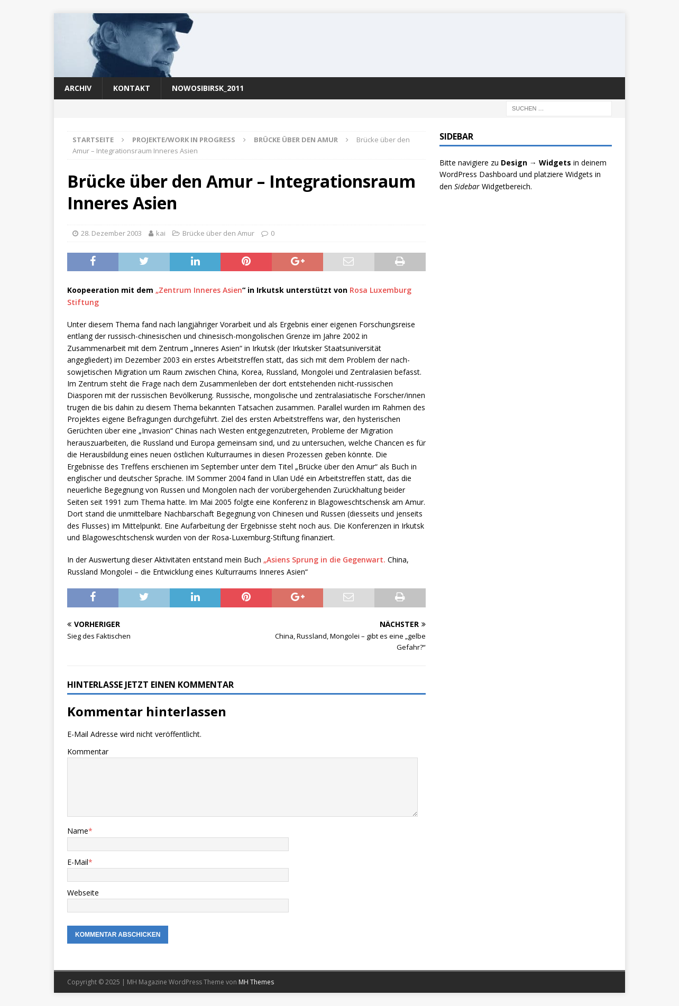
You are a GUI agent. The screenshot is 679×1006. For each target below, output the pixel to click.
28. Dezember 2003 (111, 233)
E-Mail (77, 862)
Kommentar (87, 751)
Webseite (83, 893)
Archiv (78, 88)
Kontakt (131, 88)
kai (161, 233)
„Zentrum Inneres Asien (198, 290)
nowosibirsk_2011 (208, 88)
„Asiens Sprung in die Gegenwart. (325, 560)
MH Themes (256, 981)
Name (77, 831)
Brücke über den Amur (218, 233)
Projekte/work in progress (183, 139)
